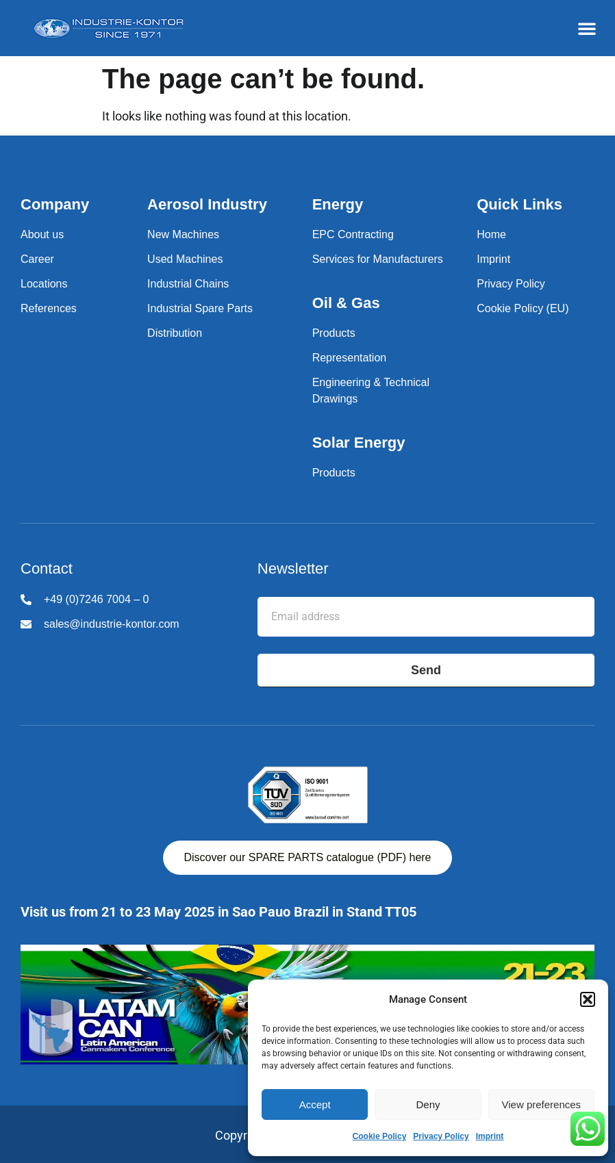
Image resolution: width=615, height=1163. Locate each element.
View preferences (541, 1104)
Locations (44, 284)
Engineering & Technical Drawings (370, 390)
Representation (349, 357)
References (49, 308)
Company (55, 204)
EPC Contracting (353, 234)
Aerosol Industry (207, 204)
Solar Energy (358, 442)
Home (491, 234)
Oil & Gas (346, 302)
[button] (587, 999)
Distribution (174, 333)
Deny (428, 1104)
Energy (338, 204)
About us (42, 234)
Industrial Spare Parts (200, 308)
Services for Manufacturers (377, 259)
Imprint (490, 1136)
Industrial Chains (188, 284)
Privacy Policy (440, 1136)
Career (37, 259)
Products (333, 333)
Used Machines (185, 259)
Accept (315, 1104)
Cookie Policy (380, 1136)
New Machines (183, 234)
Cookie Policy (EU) (522, 308)
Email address (296, 586)
